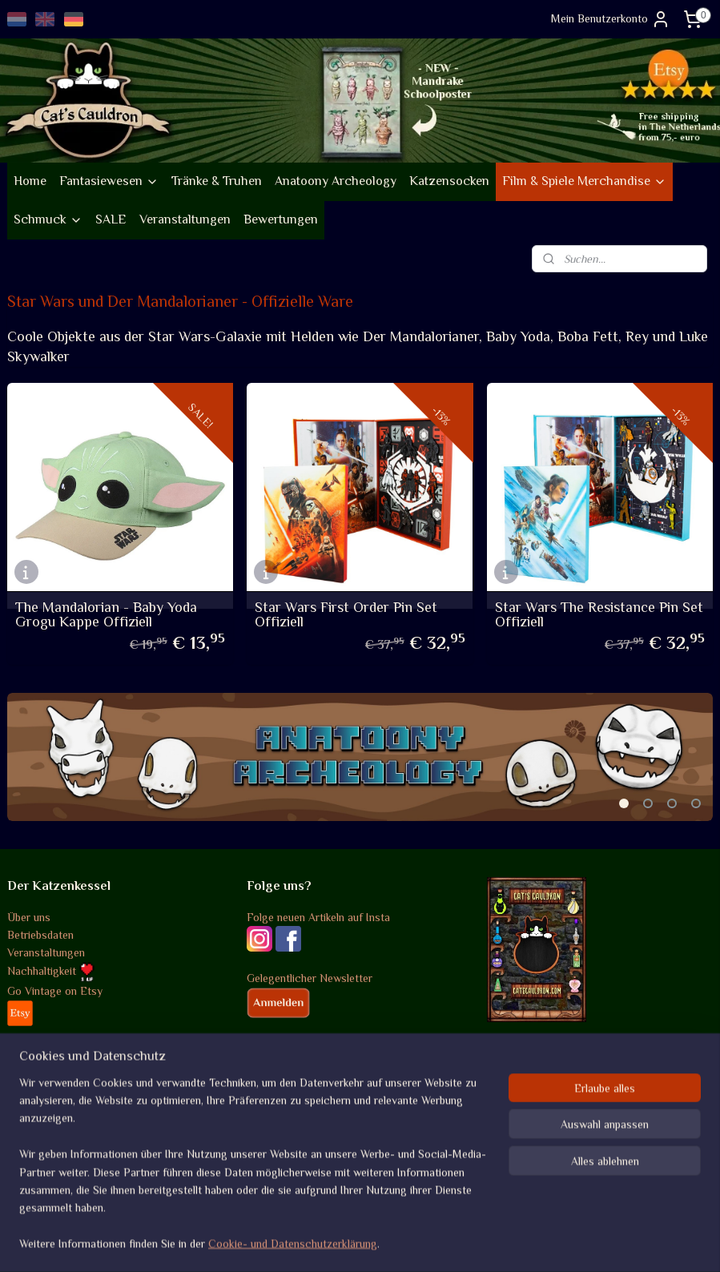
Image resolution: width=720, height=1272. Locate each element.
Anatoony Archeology (335, 181)
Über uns (28, 917)
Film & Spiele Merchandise (584, 181)
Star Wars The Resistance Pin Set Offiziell (599, 614)
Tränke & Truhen (216, 181)
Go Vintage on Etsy (55, 990)
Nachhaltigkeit (51, 970)
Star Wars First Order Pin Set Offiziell (346, 614)
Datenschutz (38, 1133)
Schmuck (48, 219)
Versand (26, 1097)
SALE (111, 219)
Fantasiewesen (109, 181)
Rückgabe (31, 1115)
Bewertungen (280, 219)
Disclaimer (32, 1151)
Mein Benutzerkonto (610, 19)
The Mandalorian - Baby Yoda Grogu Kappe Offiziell (106, 614)
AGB (18, 1079)
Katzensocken (449, 181)
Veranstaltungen (185, 219)
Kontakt (26, 1168)
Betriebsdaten (40, 934)
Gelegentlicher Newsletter (309, 978)
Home (30, 181)
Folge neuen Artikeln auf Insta (318, 917)
